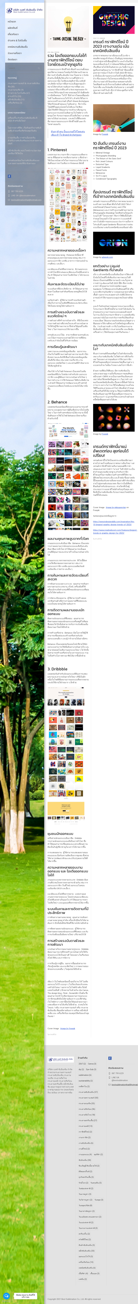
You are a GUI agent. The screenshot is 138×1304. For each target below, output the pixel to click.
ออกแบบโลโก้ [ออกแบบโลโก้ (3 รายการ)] (86, 1256)
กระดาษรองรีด (14, 90)
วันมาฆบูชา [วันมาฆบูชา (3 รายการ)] (85, 1194)
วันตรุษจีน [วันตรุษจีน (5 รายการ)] (96, 1183)
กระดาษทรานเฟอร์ (68, 1007)
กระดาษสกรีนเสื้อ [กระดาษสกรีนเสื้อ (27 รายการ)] (88, 1120)
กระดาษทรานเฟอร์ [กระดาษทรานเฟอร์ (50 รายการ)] (88, 1098)
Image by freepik (67, 1028)
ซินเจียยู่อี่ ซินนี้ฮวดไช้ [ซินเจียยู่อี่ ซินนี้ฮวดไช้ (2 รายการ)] (89, 1166)
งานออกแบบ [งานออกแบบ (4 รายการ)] (85, 1154)
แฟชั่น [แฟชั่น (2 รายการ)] (83, 1279)
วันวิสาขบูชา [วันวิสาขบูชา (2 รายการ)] (85, 1200)
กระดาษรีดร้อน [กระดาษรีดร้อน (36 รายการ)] (87, 1109)
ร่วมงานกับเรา (15, 53)
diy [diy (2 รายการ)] (81, 1069)
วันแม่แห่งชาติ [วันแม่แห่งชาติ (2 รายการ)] (86, 1222)
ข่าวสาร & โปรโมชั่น (17, 40)
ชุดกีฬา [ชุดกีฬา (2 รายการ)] (98, 1154)
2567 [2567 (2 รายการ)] (82, 1064)
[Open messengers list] (6, 1296)
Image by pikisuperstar (116, 507)
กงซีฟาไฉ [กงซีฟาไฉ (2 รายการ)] (84, 1086)
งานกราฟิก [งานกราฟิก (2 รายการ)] (85, 1137)
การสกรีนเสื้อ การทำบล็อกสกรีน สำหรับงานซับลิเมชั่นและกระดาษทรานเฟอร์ (25, 141)
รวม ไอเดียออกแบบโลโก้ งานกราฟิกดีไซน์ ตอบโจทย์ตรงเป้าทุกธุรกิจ (67, 60)
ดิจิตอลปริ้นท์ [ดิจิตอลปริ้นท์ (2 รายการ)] (85, 1171)
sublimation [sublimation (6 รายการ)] (85, 1075)
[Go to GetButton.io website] (6, 1301)
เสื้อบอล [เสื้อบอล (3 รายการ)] (94, 1273)
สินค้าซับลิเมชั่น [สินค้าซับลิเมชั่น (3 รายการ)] (87, 1245)
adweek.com (107, 257)
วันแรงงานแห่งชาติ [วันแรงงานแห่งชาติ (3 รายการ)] (88, 1228)
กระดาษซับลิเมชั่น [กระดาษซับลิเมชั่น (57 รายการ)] (88, 1092)
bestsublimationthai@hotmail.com (26, 200)
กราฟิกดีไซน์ (117, 70)
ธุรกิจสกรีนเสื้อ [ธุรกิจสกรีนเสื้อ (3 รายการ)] (86, 1177)
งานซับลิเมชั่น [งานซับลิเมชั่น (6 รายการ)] (86, 1143)
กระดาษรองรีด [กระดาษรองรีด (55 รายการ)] (87, 1103)
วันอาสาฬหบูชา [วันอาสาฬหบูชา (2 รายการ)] (87, 1211)
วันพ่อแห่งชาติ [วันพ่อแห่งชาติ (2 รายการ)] (86, 1188)
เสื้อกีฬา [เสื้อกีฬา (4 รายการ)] (83, 1273)
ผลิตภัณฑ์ (13, 28)
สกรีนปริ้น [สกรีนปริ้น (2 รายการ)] (84, 1234)
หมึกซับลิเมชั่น (14, 99)
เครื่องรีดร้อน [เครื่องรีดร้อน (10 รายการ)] (86, 1262)
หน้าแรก (12, 21)
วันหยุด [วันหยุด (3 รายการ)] (98, 1200)
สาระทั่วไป (12, 96)
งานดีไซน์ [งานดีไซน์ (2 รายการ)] (84, 1149)
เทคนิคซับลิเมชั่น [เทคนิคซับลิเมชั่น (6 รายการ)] (87, 1268)
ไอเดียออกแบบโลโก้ (61, 98)
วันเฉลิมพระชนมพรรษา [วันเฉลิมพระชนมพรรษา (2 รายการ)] (90, 1217)
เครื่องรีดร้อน (13, 103)
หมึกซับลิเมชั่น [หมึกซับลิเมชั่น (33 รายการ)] (86, 1251)
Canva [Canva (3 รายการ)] (92, 1064)
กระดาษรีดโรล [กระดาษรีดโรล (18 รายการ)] (87, 1115)
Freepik (105, 134)
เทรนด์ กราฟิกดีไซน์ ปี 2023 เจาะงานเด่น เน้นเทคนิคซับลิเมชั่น (111, 46)
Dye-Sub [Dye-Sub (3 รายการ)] (91, 1069)
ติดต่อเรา (12, 59)
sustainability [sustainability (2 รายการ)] (86, 1081)
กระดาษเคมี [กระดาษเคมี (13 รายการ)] (85, 1126)
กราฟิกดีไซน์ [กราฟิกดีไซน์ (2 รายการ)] (85, 1132)
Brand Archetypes (81, 101)
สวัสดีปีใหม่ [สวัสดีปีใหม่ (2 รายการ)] (85, 1239)
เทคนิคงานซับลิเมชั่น (18, 47)
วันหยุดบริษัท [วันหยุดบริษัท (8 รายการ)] (85, 1205)
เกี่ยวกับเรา (13, 34)
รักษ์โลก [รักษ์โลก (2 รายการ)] (83, 1183)
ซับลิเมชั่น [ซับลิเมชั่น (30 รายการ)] (85, 1160)
